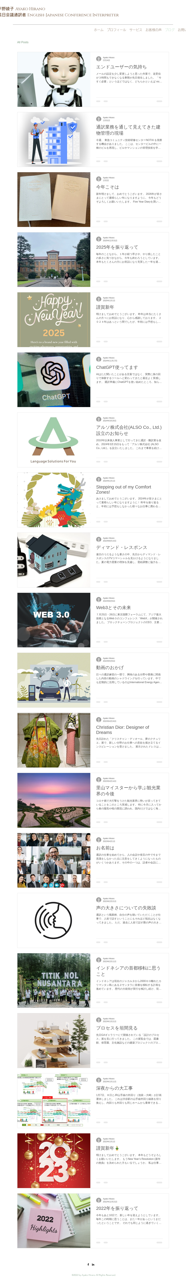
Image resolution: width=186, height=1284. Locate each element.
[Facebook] (88, 1264)
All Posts (23, 42)
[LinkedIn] (93, 1264)
